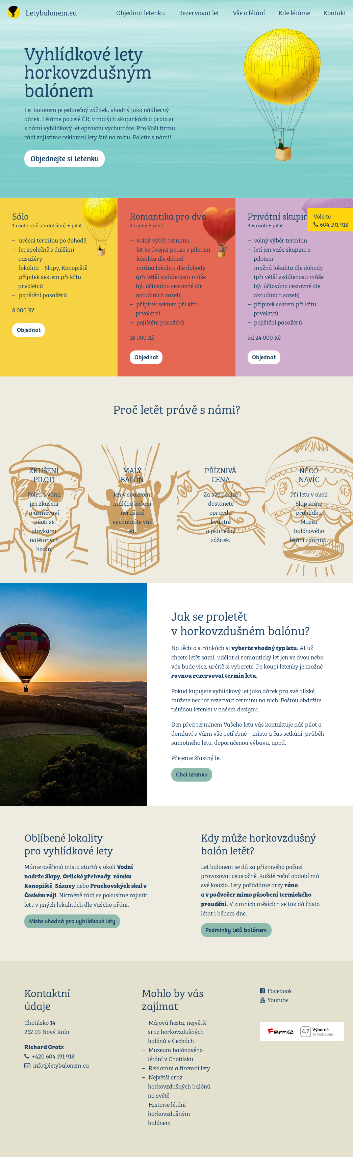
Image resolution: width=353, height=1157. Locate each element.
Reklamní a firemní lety (179, 1067)
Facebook (280, 990)
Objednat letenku (140, 12)
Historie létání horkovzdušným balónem (169, 1113)
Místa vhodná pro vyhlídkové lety (72, 921)
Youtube (278, 999)
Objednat (29, 330)
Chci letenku (192, 775)
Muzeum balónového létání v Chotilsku (175, 1053)
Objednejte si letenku (64, 159)
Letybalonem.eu (51, 12)
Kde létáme (294, 12)
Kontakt (334, 12)
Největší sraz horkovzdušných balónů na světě (179, 1086)
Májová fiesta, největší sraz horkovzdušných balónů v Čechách (177, 1031)
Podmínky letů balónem (236, 930)
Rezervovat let (198, 12)
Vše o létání (249, 12)
